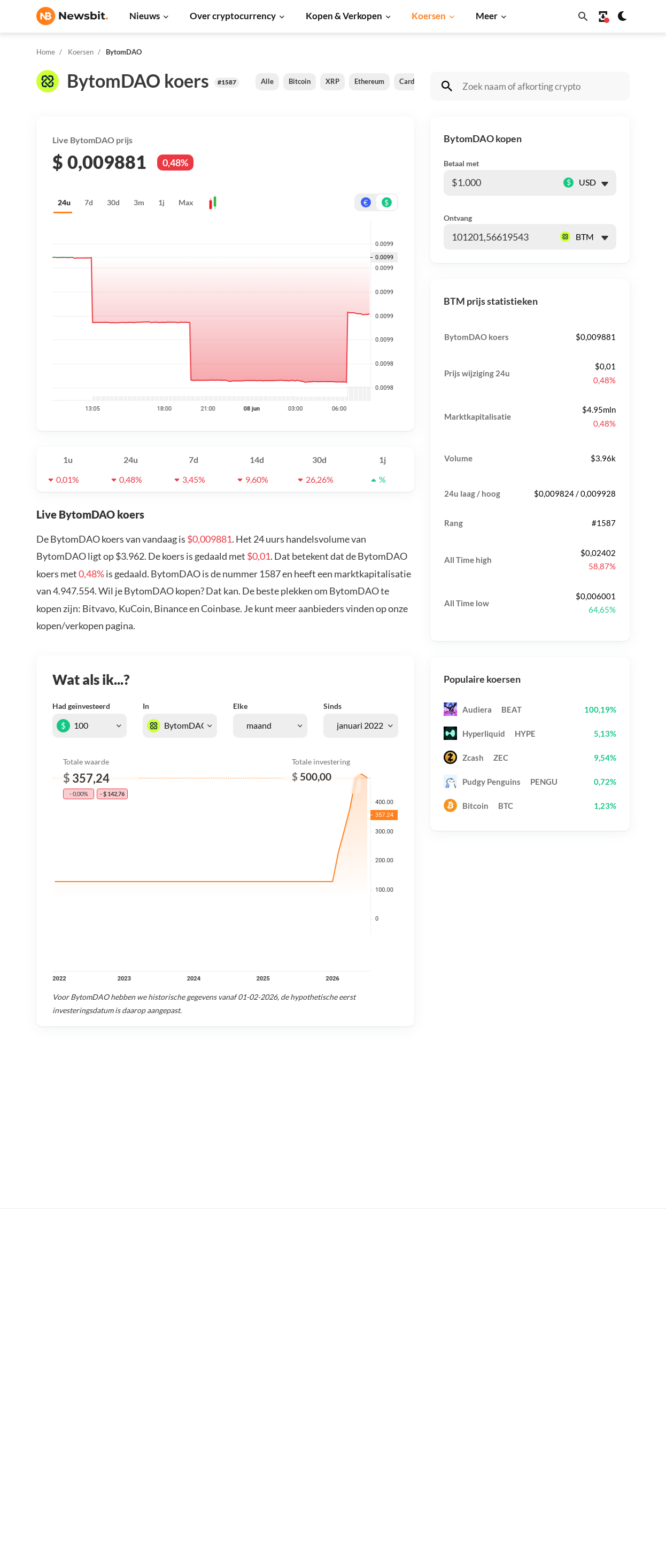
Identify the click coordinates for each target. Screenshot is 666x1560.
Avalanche (454, 1445)
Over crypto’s (327, 1324)
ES (74, 1388)
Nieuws (144, 15)
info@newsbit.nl (64, 1295)
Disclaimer (589, 1413)
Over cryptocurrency (233, 15)
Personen (319, 1341)
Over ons (586, 1377)
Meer (487, 15)
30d (113, 202)
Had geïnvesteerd (81, 706)
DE (41, 1388)
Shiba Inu (452, 1391)
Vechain (450, 1427)
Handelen (320, 1413)
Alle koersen (458, 1267)
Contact (584, 1359)
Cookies (584, 1448)
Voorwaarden (593, 1430)
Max (186, 202)
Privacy (583, 1395)
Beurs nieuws (192, 1320)
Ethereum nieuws (199, 1284)
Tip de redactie (596, 1284)
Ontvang (458, 217)
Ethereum (369, 81)
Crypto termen (329, 1359)
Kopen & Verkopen (344, 15)
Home (45, 52)
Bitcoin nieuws (195, 1267)
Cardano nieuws (197, 1338)
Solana (448, 1374)
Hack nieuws (191, 1463)
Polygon (450, 1409)
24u (64, 202)
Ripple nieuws (193, 1302)
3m (139, 202)
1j (161, 202)
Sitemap (225, 1542)
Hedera (449, 1481)
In (146, 706)
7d (88, 202)
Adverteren (590, 1267)
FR (58, 1388)
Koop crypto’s (327, 1267)
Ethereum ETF (328, 1487)
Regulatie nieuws (199, 1427)
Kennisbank (323, 1377)
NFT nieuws (190, 1445)
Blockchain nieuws (201, 1391)
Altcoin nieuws (195, 1374)
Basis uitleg (323, 1395)
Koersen (429, 15)
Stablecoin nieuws (201, 1409)
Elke (240, 706)
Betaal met (461, 163)
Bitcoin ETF (323, 1469)
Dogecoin (452, 1356)
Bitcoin (300, 81)
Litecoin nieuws (196, 1356)
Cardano (412, 81)
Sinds (332, 706)
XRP (332, 81)
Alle (267, 81)
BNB (444, 1463)
